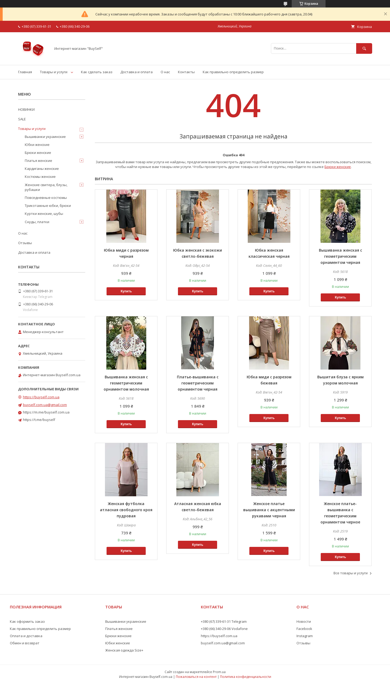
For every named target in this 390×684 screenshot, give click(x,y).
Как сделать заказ (96, 71)
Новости (303, 621)
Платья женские (38, 160)
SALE (22, 119)
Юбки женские (37, 144)
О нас (165, 71)
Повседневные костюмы (46, 197)
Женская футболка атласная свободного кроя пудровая (126, 509)
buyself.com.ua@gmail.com (45, 405)
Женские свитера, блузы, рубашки (46, 187)
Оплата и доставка (26, 635)
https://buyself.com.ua (41, 397)
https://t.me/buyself (39, 419)
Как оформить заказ (27, 621)
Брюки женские (337, 166)
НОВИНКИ (26, 109)
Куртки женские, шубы (44, 213)
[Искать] (364, 48)
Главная (25, 71)
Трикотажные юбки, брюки (48, 205)
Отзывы (25, 242)
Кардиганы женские (42, 168)
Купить (126, 291)
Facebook (304, 628)
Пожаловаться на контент (196, 676)
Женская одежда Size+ (124, 650)
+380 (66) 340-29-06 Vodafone (224, 628)
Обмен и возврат (24, 643)
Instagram (304, 635)
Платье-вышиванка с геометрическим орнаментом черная (197, 383)
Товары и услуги (53, 71)
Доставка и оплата (136, 71)
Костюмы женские (40, 176)
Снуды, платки (37, 221)
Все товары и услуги (351, 573)
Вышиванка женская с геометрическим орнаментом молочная (126, 383)
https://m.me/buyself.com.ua (46, 412)
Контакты (186, 71)
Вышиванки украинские (45, 136)
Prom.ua (219, 672)
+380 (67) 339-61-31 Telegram (224, 621)
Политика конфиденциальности (245, 676)
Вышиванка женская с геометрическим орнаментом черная (340, 256)
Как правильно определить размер (233, 71)
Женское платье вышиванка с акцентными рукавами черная (269, 509)
